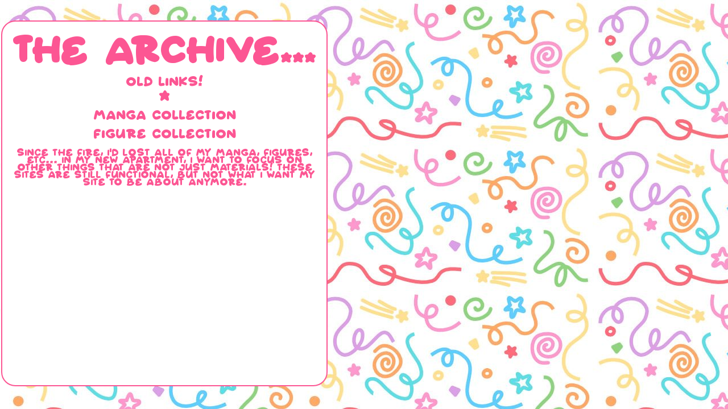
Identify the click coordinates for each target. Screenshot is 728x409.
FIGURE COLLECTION (164, 133)
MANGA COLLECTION (164, 114)
